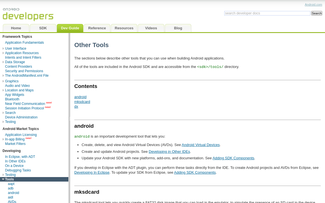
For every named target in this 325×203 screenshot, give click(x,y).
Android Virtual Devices (201, 145)
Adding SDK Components (233, 158)
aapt (11, 184)
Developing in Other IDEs (169, 151)
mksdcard (82, 102)
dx (76, 106)
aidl (10, 197)
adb (11, 188)
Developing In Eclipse (91, 172)
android (13, 193)
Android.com (313, 4)
